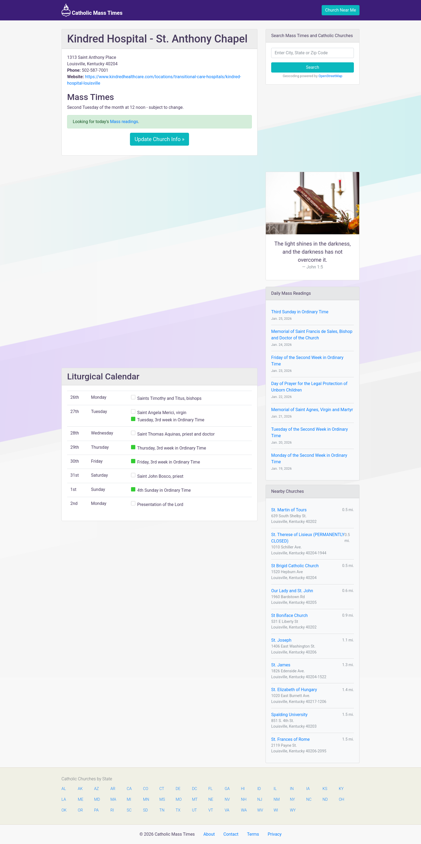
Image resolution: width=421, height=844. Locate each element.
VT (210, 810)
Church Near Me (340, 10)
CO (145, 788)
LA (63, 799)
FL (210, 788)
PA (96, 810)
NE (210, 799)
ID (259, 788)
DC (194, 788)
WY (292, 810)
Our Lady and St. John (292, 590)
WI (276, 810)
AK (80, 788)
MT (194, 799)
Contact (230, 834)
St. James (280, 664)
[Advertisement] (159, 199)
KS (324, 788)
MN (145, 799)
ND (325, 799)
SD (145, 810)
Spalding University (289, 714)
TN (162, 810)
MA (113, 799)
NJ (259, 799)
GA (227, 788)
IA (308, 788)
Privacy (275, 834)
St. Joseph (281, 640)
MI (129, 799)
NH (243, 799)
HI (243, 788)
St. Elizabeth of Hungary (294, 689)
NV (227, 799)
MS (162, 799)
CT (161, 788)
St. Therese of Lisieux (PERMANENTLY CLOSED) (307, 538)
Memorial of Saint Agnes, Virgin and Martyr (312, 409)
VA (227, 810)
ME (80, 799)
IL (275, 788)
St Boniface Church (289, 615)
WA (243, 810)
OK (64, 810)
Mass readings (124, 121)
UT (194, 810)
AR (112, 788)
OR (80, 810)
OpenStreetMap (330, 76)
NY (292, 799)
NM (276, 799)
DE (178, 788)
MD (97, 799)
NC (308, 799)
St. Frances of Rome (290, 739)
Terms (253, 834)
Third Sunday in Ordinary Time (299, 311)
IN (292, 788)
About (209, 834)
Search (312, 67)
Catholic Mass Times (91, 10)
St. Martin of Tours (289, 509)
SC (129, 810)
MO (178, 799)
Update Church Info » (159, 139)
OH (341, 799)
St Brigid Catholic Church (295, 565)
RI (112, 810)
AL (63, 788)
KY (341, 788)
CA (129, 788)
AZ (96, 788)
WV (260, 810)
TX (178, 810)
